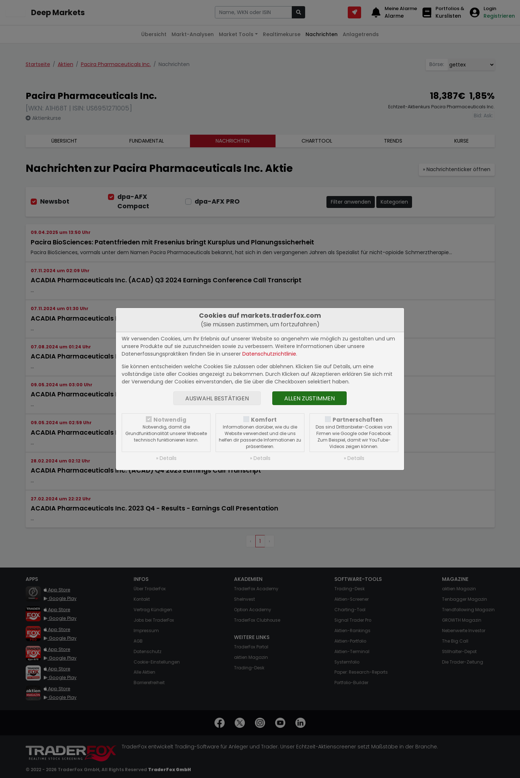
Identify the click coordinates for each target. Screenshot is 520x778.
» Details (166, 458)
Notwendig (169, 419)
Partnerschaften (358, 419)
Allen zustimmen (309, 398)
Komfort (264, 419)
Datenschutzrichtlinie (269, 353)
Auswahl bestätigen (217, 398)
